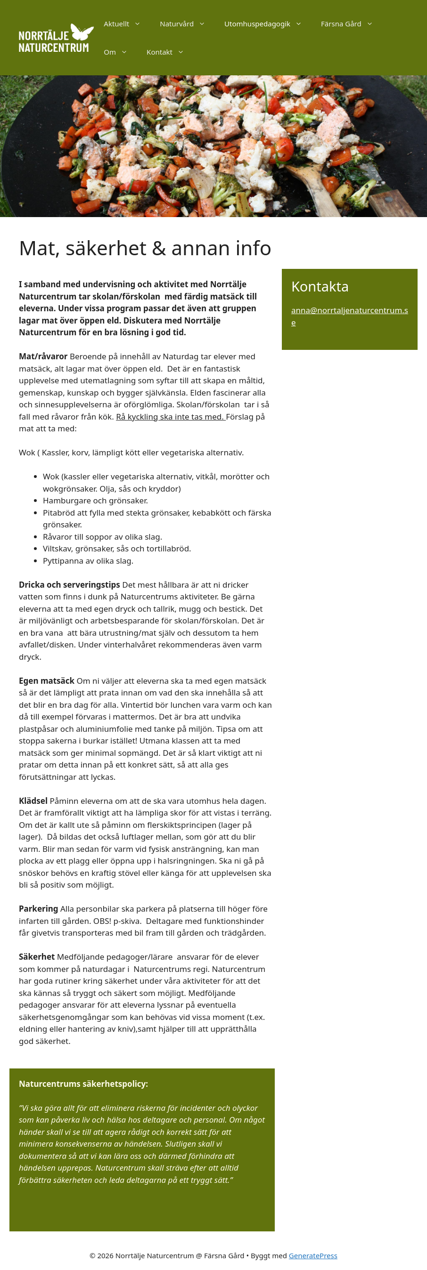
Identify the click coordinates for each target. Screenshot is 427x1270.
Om (120, 52)
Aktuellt (127, 23)
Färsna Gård (352, 23)
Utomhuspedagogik (268, 23)
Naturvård (187, 23)
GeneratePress (313, 1255)
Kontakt (170, 52)
